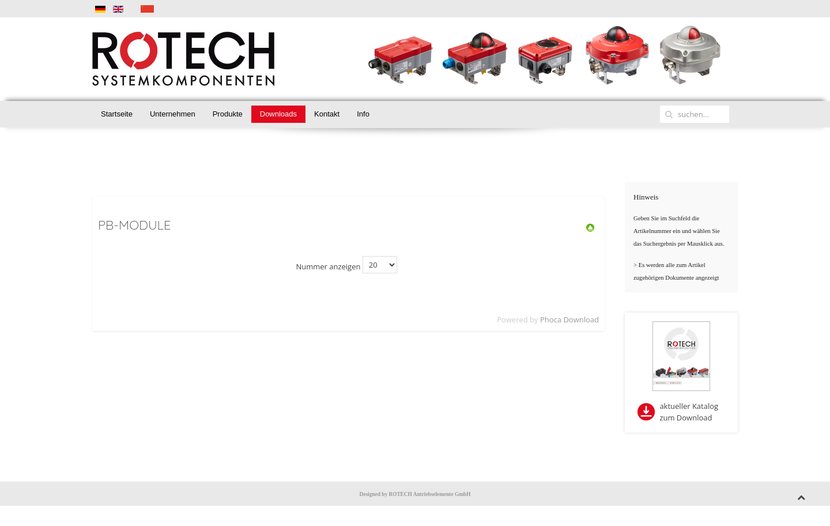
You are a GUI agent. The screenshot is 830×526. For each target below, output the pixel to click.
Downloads (278, 114)
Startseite (117, 114)
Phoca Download (569, 319)
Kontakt (326, 114)
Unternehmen (172, 114)
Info (363, 114)
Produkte (228, 114)
